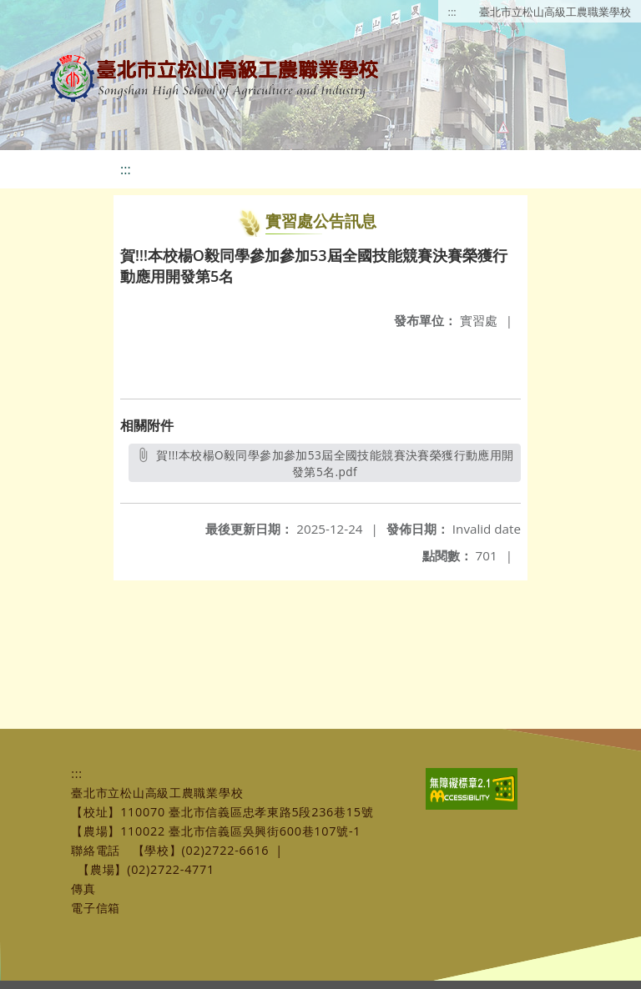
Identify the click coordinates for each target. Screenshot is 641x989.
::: (452, 11)
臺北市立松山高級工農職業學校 (555, 11)
